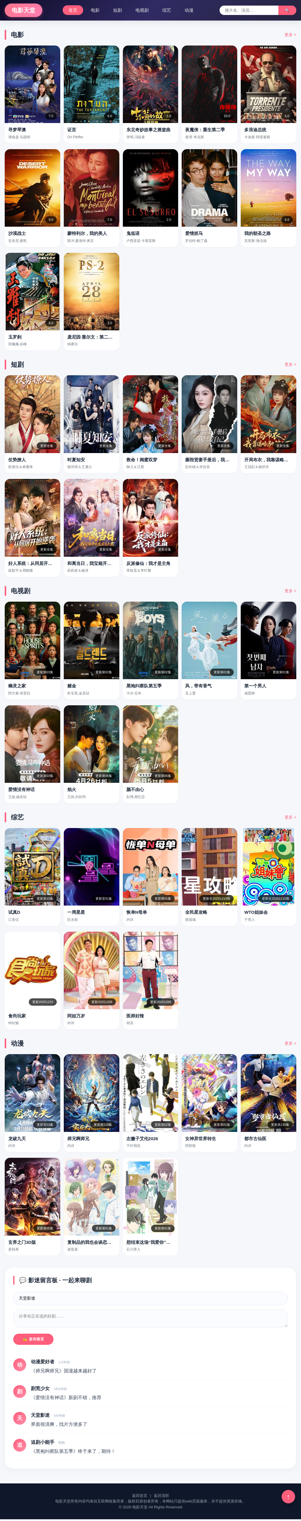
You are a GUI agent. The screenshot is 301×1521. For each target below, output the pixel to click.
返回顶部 (161, 1497)
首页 (72, 10)
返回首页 (139, 1497)
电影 (95, 10)
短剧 (117, 10)
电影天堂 (23, 10)
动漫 (189, 10)
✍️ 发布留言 (33, 1341)
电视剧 (142, 10)
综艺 (166, 10)
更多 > (290, 34)
